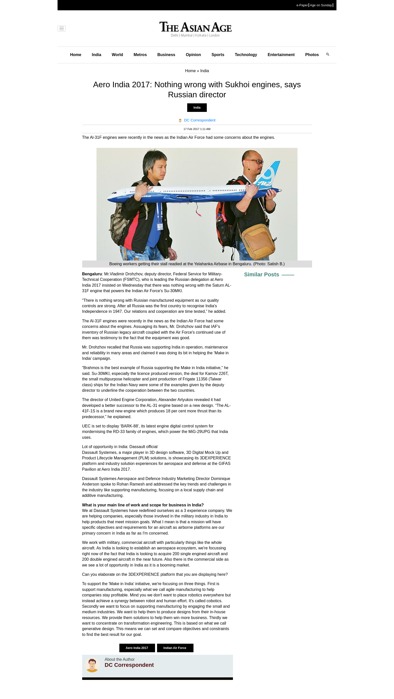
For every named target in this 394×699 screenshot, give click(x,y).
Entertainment (281, 55)
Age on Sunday (321, 5)
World (117, 55)
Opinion (193, 55)
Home (75, 55)
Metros (140, 55)
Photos (312, 55)
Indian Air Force (175, 648)
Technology (246, 55)
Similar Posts (261, 274)
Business (166, 55)
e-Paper (302, 5)
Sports (218, 55)
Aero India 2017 (137, 648)
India (96, 55)
